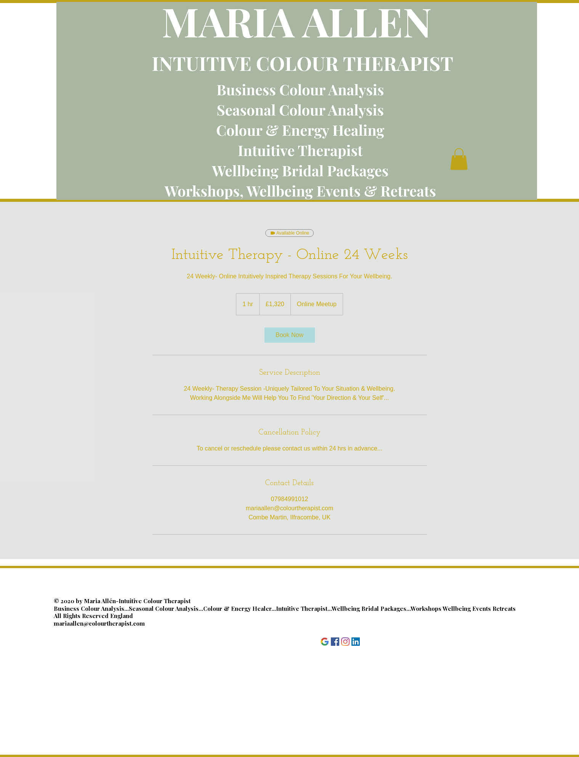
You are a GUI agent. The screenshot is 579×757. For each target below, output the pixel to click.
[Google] (325, 641)
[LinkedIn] (355, 641)
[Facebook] (335, 641)
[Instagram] (345, 641)
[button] (459, 159)
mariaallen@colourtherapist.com (99, 623)
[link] (290, 335)
